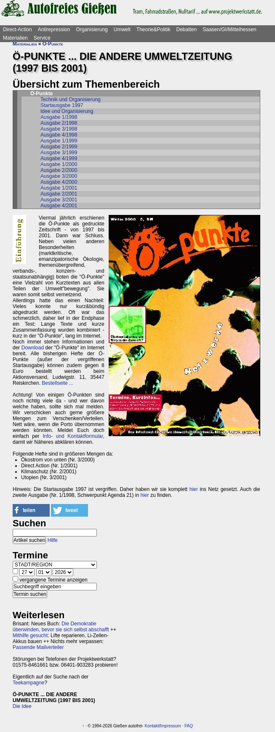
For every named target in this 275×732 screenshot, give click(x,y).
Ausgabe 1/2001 (58, 188)
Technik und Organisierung (70, 99)
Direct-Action (17, 29)
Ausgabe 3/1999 (58, 153)
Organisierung (91, 29)
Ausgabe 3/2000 (58, 176)
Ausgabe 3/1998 (58, 129)
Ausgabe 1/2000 (58, 164)
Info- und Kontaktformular (73, 436)
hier (194, 489)
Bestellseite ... (57, 383)
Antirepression (54, 29)
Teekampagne (28, 683)
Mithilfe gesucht (30, 635)
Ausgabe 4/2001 (58, 206)
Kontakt (152, 726)
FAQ (188, 726)
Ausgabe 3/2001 (58, 200)
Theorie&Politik (153, 29)
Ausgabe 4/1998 (58, 135)
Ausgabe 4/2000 (58, 182)
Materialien (15, 38)
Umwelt (122, 29)
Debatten (186, 29)
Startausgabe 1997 (61, 105)
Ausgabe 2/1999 (58, 147)
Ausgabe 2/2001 (58, 194)
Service (42, 38)
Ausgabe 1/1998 (58, 117)
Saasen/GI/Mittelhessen (229, 29)
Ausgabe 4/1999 (58, 158)
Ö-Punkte (53, 44)
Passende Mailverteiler (38, 647)
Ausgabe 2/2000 (58, 170)
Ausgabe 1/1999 (58, 141)
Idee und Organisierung (66, 111)
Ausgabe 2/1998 (58, 123)
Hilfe (53, 540)
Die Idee (22, 706)
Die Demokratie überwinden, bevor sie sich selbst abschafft (61, 627)
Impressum (170, 726)
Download (32, 348)
